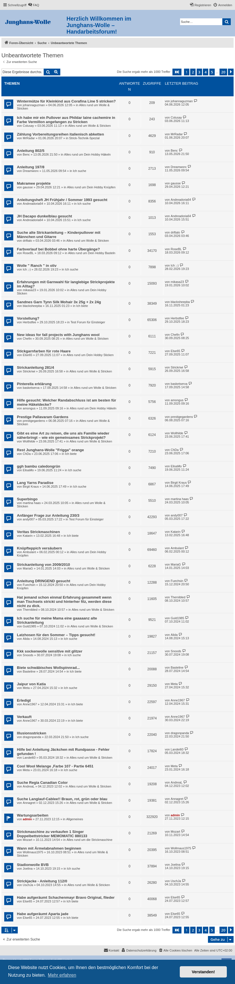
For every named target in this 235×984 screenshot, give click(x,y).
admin (27, 819)
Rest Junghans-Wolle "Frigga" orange (50, 450)
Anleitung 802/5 (30, 151)
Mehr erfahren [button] (62, 975)
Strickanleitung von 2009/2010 (43, 564)
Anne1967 (30, 704)
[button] (176, 72)
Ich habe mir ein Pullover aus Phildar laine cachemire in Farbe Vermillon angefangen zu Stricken (66, 119)
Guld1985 (29, 626)
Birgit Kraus (31, 486)
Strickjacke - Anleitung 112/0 (42, 881)
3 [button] (199, 72)
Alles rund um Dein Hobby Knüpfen (91, 187)
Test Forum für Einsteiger (87, 322)
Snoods (28, 655)
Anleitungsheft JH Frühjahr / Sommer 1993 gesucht (62, 200)
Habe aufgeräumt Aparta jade (42, 914)
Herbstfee (29, 322)
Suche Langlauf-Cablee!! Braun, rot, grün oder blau (62, 799)
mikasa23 (29, 290)
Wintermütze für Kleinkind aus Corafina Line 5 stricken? (66, 101)
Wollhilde (29, 441)
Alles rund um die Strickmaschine (89, 839)
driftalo (27, 240)
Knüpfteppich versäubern (39, 548)
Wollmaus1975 (33, 852)
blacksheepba (32, 305)
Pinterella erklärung (34, 384)
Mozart (27, 839)
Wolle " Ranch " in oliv (37, 265)
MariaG (28, 568)
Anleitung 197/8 (30, 167)
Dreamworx (31, 171)
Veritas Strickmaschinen (38, 532)
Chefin (27, 338)
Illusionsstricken (31, 733)
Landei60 (29, 757)
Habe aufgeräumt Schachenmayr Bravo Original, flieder (66, 897)
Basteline (29, 671)
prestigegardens (34, 420)
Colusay (28, 125)
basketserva (31, 387)
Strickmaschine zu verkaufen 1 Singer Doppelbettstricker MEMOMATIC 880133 (52, 834)
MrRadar (29, 138)
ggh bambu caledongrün (38, 466)
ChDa (27, 453)
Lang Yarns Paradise (35, 483)
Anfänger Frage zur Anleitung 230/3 (48, 515)
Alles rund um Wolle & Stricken (89, 125)
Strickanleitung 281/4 (35, 367)
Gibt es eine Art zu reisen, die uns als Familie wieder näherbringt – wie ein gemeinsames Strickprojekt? (63, 435)
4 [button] (206, 72)
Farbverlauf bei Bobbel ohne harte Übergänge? (58, 249)
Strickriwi (29, 371)
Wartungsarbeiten (32, 815)
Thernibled (30, 609)
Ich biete (82, 305)
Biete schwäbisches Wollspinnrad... (48, 668)
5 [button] (212, 72)
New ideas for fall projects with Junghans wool (58, 335)
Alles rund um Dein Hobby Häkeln (87, 154)
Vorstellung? (28, 318)
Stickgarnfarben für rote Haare (44, 351)
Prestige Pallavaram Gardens (42, 417)
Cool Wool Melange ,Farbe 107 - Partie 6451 (55, 766)
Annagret (29, 802)
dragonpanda (32, 737)
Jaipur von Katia (31, 684)
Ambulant (29, 552)
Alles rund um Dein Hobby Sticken (90, 355)
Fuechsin (29, 584)
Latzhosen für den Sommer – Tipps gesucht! (56, 635)
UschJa (28, 885)
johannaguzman (34, 105)
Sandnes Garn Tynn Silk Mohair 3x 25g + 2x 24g (59, 302)
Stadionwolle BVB (33, 865)
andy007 (29, 519)
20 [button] (223, 72)
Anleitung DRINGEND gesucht (43, 581)
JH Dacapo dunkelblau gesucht (44, 216)
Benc (26, 154)
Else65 (27, 355)
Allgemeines (74, 819)
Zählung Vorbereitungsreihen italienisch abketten (60, 134)
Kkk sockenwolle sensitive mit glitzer (49, 651)
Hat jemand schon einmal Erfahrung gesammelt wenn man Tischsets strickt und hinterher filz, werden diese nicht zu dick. (64, 601)
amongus (29, 408)
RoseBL (28, 253)
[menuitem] (33, 5)
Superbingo (27, 499)
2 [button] (193, 72)
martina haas (32, 503)
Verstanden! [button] (203, 972)
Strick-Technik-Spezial (84, 138)
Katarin (28, 535)
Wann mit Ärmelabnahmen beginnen (49, 848)
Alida (26, 638)
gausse (28, 187)
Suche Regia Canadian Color (42, 782)
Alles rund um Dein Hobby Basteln (92, 253)
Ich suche (79, 171)
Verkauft (24, 717)
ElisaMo (28, 470)
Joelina (28, 868)
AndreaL (29, 786)
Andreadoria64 (33, 203)
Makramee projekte (33, 183)
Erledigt (24, 700)
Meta (26, 688)
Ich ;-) (27, 269)
